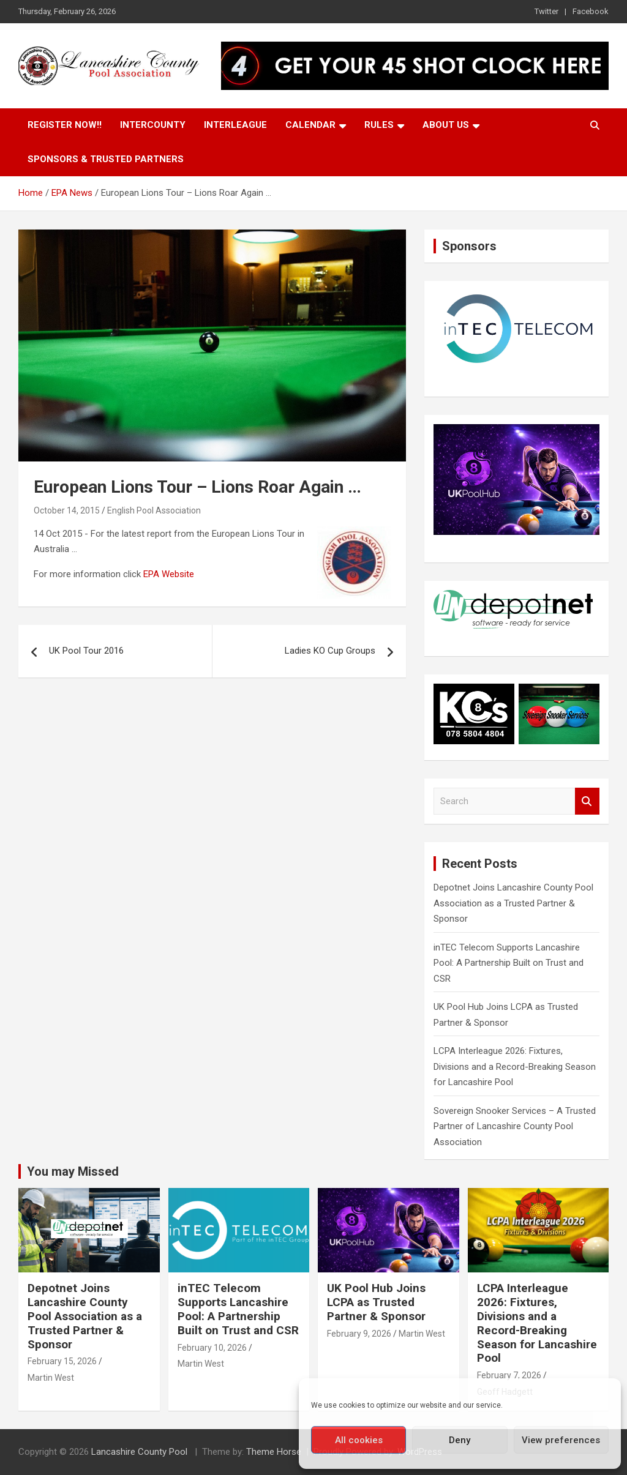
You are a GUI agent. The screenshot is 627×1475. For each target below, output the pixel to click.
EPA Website (168, 574)
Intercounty (153, 124)
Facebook (591, 11)
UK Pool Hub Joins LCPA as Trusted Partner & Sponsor (376, 1302)
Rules (379, 124)
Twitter (546, 11)
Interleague (235, 124)
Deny (459, 1440)
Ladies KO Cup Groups (330, 650)
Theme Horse (273, 1451)
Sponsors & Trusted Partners (106, 159)
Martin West (51, 1378)
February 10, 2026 (212, 1348)
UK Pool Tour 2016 (86, 650)
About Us (445, 124)
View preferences (561, 1440)
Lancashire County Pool (140, 1451)
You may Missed (73, 1171)
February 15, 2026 (62, 1361)
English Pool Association (154, 510)
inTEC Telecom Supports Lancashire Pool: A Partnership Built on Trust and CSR (509, 963)
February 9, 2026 (359, 1334)
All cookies (359, 1440)
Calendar (310, 124)
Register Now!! (65, 124)
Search (587, 801)
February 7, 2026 (509, 1375)
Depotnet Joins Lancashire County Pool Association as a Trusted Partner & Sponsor (513, 903)
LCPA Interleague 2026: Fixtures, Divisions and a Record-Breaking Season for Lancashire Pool (515, 1066)
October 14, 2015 (67, 510)
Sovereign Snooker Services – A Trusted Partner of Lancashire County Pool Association (515, 1126)
